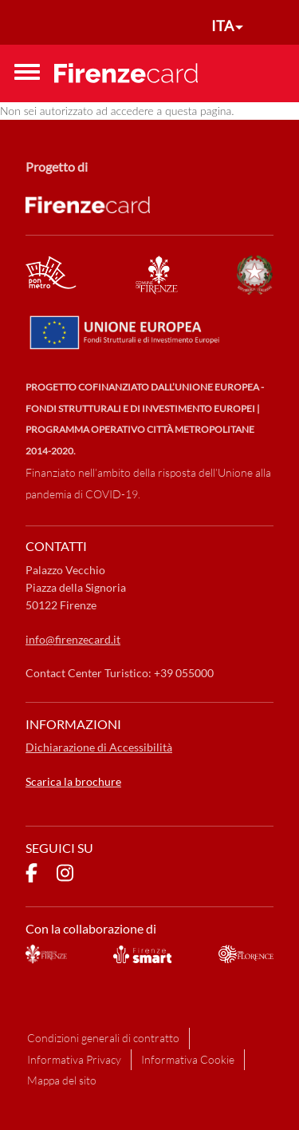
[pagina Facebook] (31, 875)
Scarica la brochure (73, 781)
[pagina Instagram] (65, 875)
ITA (222, 25)
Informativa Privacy (74, 1059)
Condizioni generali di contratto (103, 1038)
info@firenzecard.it (73, 639)
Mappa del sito (61, 1080)
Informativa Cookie (187, 1059)
